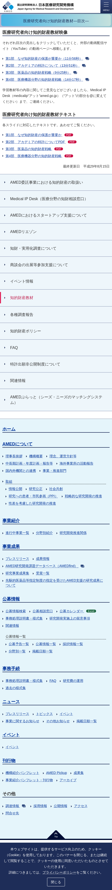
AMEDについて (17, 444)
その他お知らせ (58, 721)
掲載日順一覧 (42, 651)
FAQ (52, 681)
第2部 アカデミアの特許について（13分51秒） (46, 65)
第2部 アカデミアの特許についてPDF (41, 142)
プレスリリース (17, 559)
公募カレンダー (78, 611)
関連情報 (12, 625)
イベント (66, 714)
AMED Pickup (56, 773)
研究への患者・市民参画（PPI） (33, 496)
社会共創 (56, 489)
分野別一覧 (17, 651)
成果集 (79, 773)
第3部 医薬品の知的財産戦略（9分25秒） (41, 72)
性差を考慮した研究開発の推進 (32, 503)
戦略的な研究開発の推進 (83, 496)
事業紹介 (11, 520)
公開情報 (60, 806)
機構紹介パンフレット (22, 773)
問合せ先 (12, 813)
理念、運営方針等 (63, 456)
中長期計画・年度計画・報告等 (29, 463)
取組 (9, 481)
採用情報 (40, 806)
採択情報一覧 (73, 644)
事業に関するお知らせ (22, 721)
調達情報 (16, 806)
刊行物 (8, 760)
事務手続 (11, 668)
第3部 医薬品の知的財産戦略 (34, 149)
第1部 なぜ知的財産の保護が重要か (39, 135)
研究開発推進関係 (73, 533)
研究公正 (35, 489)
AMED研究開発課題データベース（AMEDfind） (45, 566)
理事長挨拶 (14, 456)
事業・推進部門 (54, 471)
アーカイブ (68, 780)
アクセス (81, 806)
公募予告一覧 (19, 644)
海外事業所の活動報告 (76, 463)
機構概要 (36, 456)
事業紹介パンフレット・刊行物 (29, 780)
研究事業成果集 (17, 573)
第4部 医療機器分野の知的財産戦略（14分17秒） (47, 79)
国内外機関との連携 (21, 471)
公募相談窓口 (43, 611)
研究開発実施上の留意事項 (69, 618)
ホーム (8, 429)
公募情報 (11, 599)
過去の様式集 (16, 688)
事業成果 (11, 546)
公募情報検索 (16, 611)
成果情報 (42, 559)
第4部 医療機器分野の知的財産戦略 (39, 156)
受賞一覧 (42, 573)
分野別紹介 (44, 533)
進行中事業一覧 (17, 533)
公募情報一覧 (46, 644)
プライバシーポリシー (59, 872)
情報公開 (15, 489)
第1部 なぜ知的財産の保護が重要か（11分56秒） (47, 58)
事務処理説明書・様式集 (24, 618)
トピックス (44, 714)
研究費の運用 (73, 681)
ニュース (11, 701)
